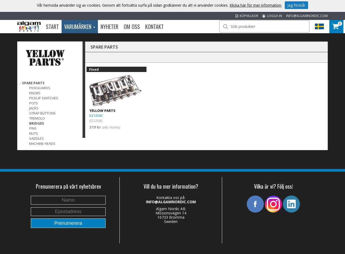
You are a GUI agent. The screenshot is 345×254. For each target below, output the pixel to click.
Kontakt (154, 27)
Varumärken (79, 27)
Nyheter (109, 27)
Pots (33, 103)
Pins (33, 128)
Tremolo (37, 118)
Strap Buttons (42, 113)
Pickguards (39, 88)
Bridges (36, 123)
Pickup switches (43, 98)
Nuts (33, 133)
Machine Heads (42, 143)
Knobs (35, 93)
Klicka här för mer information (255, 5)
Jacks (33, 108)
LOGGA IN (272, 16)
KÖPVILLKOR (246, 16)
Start (52, 27)
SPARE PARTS (33, 83)
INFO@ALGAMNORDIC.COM (307, 16)
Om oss (132, 27)
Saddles (36, 138)
